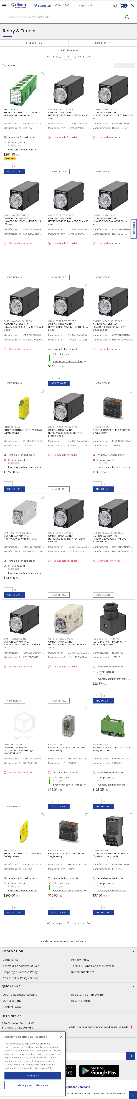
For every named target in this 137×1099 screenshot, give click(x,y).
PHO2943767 (12, 109)
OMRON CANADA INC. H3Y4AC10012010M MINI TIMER (20, 537)
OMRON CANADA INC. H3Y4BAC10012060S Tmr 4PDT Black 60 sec (110, 327)
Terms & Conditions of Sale (21, 966)
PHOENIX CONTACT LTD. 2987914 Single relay (66, 855)
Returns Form (80, 1000)
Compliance (10, 959)
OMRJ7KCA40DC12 (15, 744)
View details (59, 171)
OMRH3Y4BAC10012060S (107, 321)
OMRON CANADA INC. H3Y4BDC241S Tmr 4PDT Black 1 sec (110, 221)
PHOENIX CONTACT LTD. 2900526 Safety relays (23, 431)
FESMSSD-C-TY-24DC (106, 638)
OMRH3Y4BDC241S (104, 215)
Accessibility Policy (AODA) (20, 978)
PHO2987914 (56, 850)
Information (68, 951)
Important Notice (82, 972)
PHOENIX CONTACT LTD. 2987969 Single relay (111, 431)
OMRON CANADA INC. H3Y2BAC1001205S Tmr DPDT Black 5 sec (68, 327)
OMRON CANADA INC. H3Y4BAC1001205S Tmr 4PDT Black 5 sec (24, 327)
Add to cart (14, 171)
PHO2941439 (100, 744)
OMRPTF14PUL (101, 850)
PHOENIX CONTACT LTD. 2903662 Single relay (67, 749)
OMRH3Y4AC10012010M (18, 532)
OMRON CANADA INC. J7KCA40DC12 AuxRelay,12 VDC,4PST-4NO (19, 750)
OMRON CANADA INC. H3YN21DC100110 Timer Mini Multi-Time (67, 644)
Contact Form (12, 1007)
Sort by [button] (101, 42)
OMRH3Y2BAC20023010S (108, 532)
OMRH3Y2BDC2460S (105, 109)
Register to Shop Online (87, 994)
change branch (85, 5)
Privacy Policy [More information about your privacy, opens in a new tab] (46, 1068)
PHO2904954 (12, 850)
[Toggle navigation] (4, 5)
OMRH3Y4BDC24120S (17, 215)
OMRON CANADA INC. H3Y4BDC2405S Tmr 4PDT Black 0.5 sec (66, 538)
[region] (33, 1063)
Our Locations (12, 1000)
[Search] (68, 17)
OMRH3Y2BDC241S (15, 638)
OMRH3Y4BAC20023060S (63, 427)
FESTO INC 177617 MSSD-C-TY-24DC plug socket (110, 643)
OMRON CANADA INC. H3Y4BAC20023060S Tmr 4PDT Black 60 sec (66, 433)
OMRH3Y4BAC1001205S (18, 321)
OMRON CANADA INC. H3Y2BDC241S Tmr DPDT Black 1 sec (22, 644)
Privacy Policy (80, 959)
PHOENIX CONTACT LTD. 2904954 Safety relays (23, 855)
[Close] (61, 1037)
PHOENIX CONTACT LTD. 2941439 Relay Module (111, 749)
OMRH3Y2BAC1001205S (62, 321)
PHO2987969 (101, 427)
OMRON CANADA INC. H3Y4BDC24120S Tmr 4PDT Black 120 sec (22, 221)
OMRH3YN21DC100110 (61, 638)
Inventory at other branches (23, 149)
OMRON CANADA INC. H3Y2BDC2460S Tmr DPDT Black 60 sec (113, 115)
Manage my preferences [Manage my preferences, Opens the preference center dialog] (33, 1085)
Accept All (33, 1075)
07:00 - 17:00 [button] (61, 5)
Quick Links (68, 986)
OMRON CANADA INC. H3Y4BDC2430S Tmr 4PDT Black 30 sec (68, 221)
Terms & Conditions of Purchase (93, 966)
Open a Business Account (20, 994)
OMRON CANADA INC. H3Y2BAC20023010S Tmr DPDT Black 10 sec (110, 538)
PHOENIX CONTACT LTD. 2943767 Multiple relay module (22, 114)
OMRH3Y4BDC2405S (60, 532)
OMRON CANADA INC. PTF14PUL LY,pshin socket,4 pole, (110, 855)
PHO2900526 (12, 427)
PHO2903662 (56, 744)
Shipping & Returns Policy (20, 972)
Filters (34, 42)
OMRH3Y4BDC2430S (60, 215)
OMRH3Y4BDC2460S (60, 109)
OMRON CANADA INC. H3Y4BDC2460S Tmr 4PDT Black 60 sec (68, 115)
